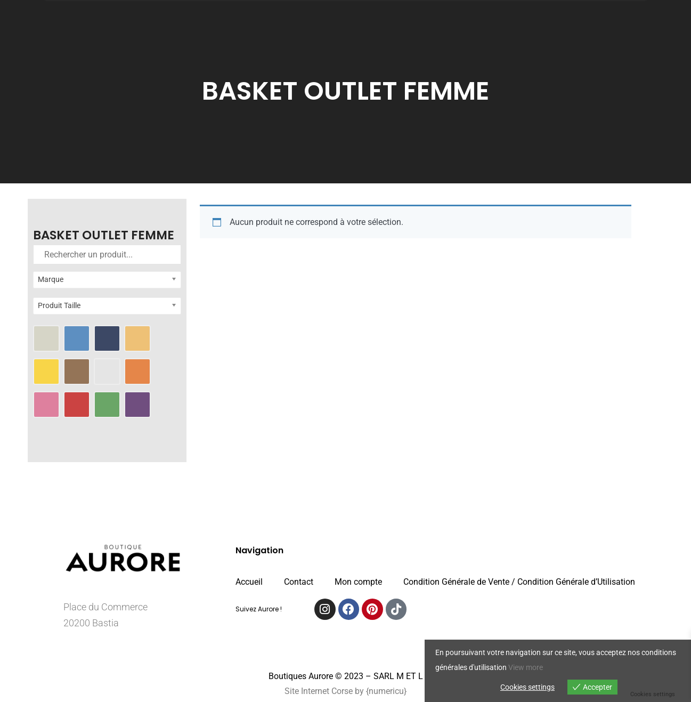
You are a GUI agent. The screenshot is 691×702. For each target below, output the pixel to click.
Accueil (249, 582)
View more (525, 667)
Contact (298, 582)
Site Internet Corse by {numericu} (345, 691)
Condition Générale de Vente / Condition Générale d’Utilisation (519, 582)
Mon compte (358, 582)
